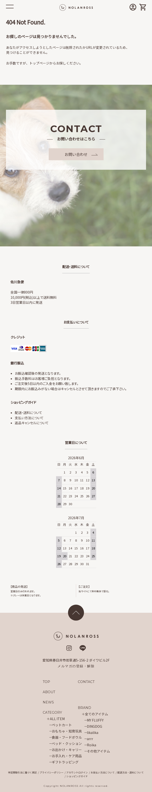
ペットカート (62, 724)
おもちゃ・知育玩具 (67, 731)
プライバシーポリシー (51, 772)
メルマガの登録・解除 (76, 666)
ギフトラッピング (65, 762)
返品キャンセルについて (32, 422)
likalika (92, 732)
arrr (90, 738)
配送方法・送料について (130, 772)
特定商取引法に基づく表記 (22, 772)
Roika (91, 744)
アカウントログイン (77, 772)
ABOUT (49, 692)
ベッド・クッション (67, 743)
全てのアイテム (96, 714)
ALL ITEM (57, 718)
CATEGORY (52, 712)
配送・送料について (28, 412)
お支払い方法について (103, 772)
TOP (46, 682)
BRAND (84, 708)
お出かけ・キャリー (67, 749)
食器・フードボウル (67, 737)
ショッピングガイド (77, 776)
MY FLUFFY (95, 720)
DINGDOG (94, 726)
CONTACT (86, 682)
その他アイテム (98, 751)
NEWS (48, 702)
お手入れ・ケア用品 (67, 755)
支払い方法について (29, 417)
